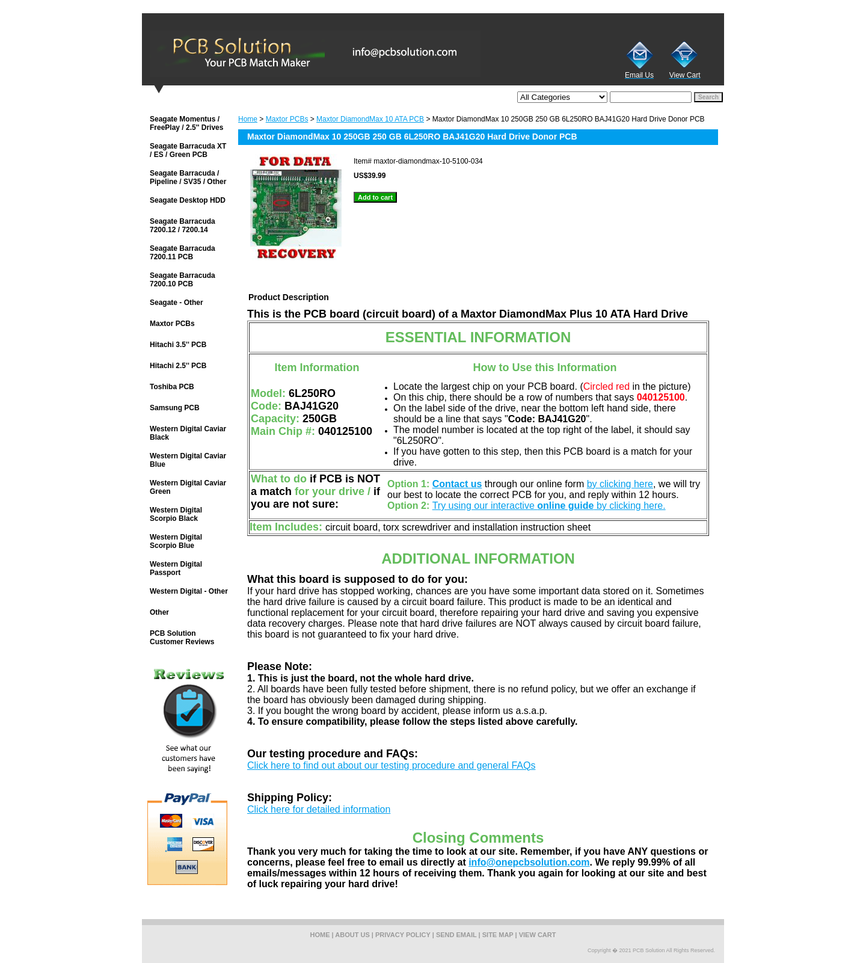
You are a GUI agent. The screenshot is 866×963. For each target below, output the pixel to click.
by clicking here (620, 484)
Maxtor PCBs (287, 119)
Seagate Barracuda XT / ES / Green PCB (188, 150)
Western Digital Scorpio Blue (176, 541)
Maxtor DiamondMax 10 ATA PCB (370, 119)
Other (159, 612)
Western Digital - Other (189, 591)
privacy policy (403, 934)
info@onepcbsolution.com (528, 862)
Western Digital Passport (176, 568)
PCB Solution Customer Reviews (182, 637)
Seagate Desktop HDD (188, 200)
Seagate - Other (176, 302)
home (320, 934)
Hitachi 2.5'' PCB (178, 366)
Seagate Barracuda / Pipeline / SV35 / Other (188, 177)
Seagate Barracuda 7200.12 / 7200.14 (182, 225)
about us (352, 934)
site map (498, 934)
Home (247, 119)
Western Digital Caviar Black (188, 433)
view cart (537, 934)
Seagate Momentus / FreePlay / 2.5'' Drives (186, 123)
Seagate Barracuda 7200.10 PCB (182, 279)
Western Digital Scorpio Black (176, 514)
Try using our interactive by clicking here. (549, 505)
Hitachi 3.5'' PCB (178, 344)
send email (456, 934)
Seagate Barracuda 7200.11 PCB (182, 252)
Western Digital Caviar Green (188, 487)
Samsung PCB (175, 408)
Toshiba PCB (172, 387)
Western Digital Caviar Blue (188, 460)
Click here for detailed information (318, 809)
